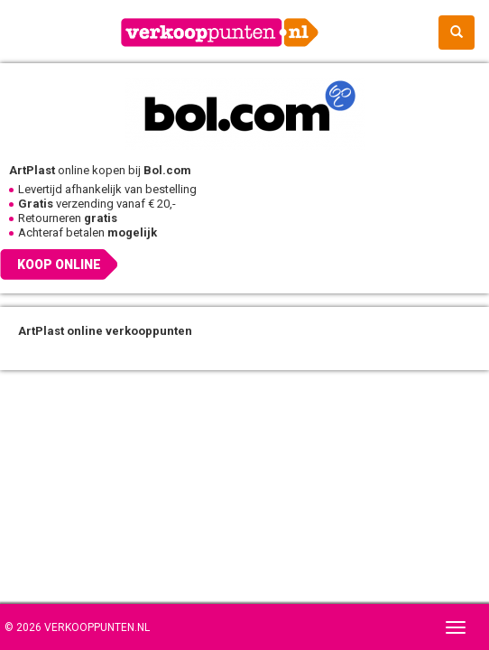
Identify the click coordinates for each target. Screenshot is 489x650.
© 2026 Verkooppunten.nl (77, 627)
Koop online (59, 264)
